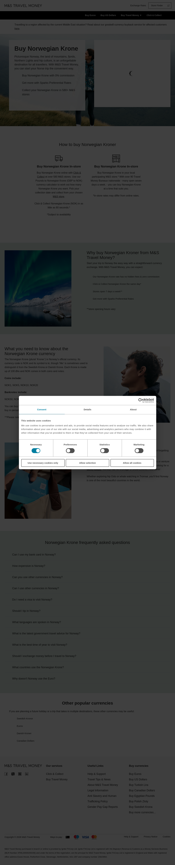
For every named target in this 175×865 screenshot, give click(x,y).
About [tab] (133, 409)
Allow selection (87, 463)
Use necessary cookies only (43, 463)
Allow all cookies (132, 463)
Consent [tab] (41, 409)
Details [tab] (87, 409)
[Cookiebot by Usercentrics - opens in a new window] (140, 400)
